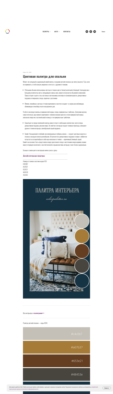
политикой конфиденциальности (30, 389)
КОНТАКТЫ (66, 31)
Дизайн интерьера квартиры (34, 155)
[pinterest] (90, 31)
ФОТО (56, 31)
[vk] (87, 31)
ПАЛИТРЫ (46, 31)
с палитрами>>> (38, 313)
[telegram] (94, 31)
